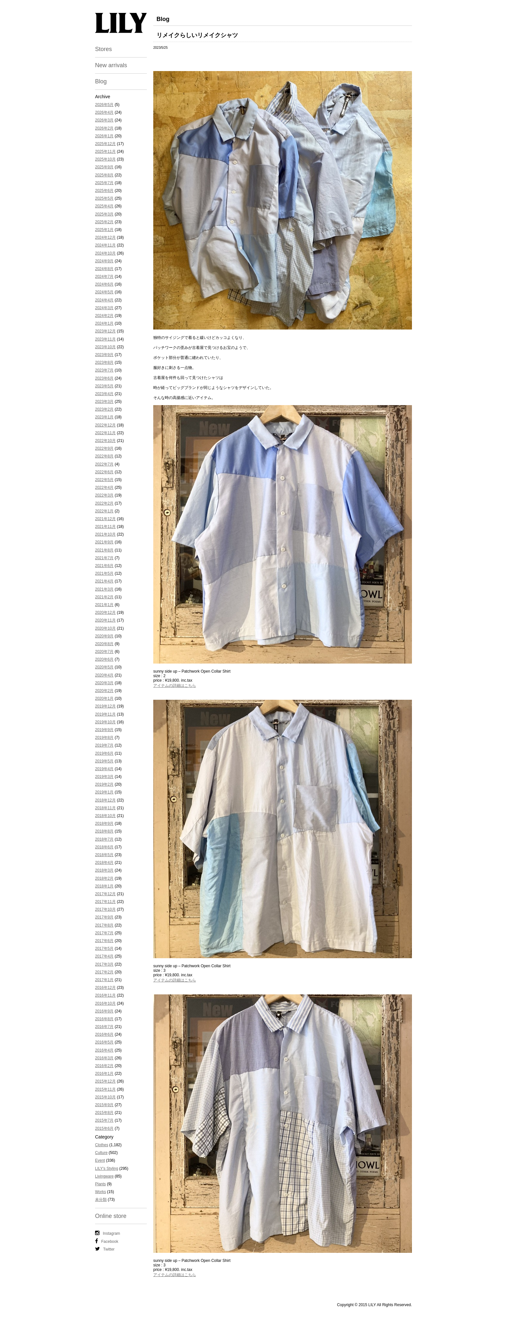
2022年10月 (105, 440)
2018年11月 (105, 808)
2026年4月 (104, 112)
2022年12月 (105, 425)
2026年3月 (104, 120)
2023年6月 (104, 378)
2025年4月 (104, 206)
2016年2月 (104, 1066)
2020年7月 (104, 651)
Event (100, 1160)
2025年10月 (105, 159)
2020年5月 (104, 667)
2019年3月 (104, 776)
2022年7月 (104, 464)
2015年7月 (104, 1120)
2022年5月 (104, 479)
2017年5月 (104, 948)
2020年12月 (105, 612)
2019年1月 (104, 792)
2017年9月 (104, 917)
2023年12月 (105, 331)
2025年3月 (104, 214)
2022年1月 (104, 511)
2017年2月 (104, 972)
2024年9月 (104, 261)
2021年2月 (104, 597)
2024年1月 (104, 323)
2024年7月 (104, 276)
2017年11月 (105, 901)
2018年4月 (104, 862)
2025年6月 (104, 190)
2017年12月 (105, 894)
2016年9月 (104, 1011)
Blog (101, 81)
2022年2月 (104, 503)
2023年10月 (105, 347)
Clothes (101, 1145)
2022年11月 (105, 433)
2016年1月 (104, 1073)
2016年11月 (105, 995)
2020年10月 (105, 628)
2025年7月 (104, 183)
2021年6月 (104, 565)
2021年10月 (105, 534)
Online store (110, 1216)
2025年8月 (104, 175)
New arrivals (111, 65)
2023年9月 (104, 354)
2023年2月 (104, 409)
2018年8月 (104, 831)
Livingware (104, 1176)
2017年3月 (104, 964)
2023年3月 (104, 401)
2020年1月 (104, 698)
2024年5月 (104, 292)
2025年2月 (104, 222)
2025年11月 (105, 151)
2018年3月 (104, 870)
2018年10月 (105, 815)
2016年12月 (105, 987)
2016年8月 (104, 1019)
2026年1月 (104, 136)
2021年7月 (104, 558)
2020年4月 (104, 675)
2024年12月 (105, 237)
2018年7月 (104, 839)
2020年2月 (104, 690)
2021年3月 (104, 589)
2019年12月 (105, 706)
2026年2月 (104, 128)
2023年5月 (104, 386)
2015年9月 (104, 1105)
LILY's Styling (106, 1168)
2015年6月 (104, 1128)
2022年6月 (104, 472)
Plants (100, 1184)
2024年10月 (105, 253)
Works (100, 1192)
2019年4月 (104, 769)
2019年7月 (104, 745)
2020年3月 (104, 683)
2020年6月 (104, 659)
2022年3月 (104, 495)
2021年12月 (105, 519)
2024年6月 (104, 284)
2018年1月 (104, 886)
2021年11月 (105, 526)
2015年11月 (105, 1089)
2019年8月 (104, 737)
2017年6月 (104, 940)
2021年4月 (104, 581)
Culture (101, 1152)
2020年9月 (104, 636)
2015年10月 (105, 1097)
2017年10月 (105, 909)
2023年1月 (104, 417)
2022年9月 (104, 448)
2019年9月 (104, 730)
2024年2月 (104, 315)
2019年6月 (104, 753)
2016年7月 (104, 1026)
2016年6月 (104, 1034)
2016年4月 (104, 1050)
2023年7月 (104, 370)
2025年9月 (104, 167)
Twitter (104, 1249)
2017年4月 (104, 956)
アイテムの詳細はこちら (174, 685)
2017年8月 (104, 925)
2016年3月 (104, 1058)
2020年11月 (105, 620)
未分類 (101, 1199)
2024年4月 (104, 300)
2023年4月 (104, 394)
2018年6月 (104, 847)
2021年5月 (104, 573)
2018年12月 (105, 800)
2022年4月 (104, 487)
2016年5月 (104, 1042)
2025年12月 (105, 144)
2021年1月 (104, 605)
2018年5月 (104, 855)
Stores (103, 49)
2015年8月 (104, 1112)
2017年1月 (104, 980)
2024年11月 (105, 245)
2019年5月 (104, 761)
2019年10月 (105, 722)
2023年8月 (104, 362)
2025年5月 (104, 198)
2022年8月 (104, 456)
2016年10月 (105, 1003)
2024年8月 (104, 269)
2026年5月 (104, 104)
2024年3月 (104, 308)
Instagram (107, 1233)
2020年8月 (104, 644)
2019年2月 (104, 784)
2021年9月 (104, 542)
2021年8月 (104, 550)
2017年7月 (104, 933)
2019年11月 (105, 714)
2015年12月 (105, 1081)
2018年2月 (104, 878)
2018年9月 (104, 823)
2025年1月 (104, 229)
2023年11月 (105, 339)
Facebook (106, 1241)
